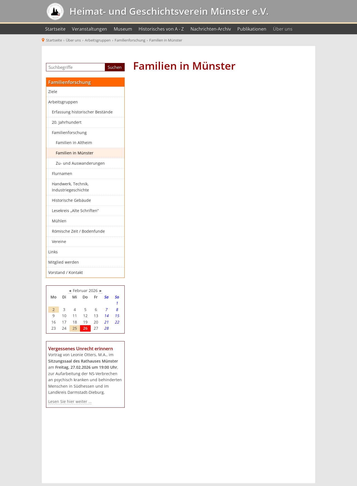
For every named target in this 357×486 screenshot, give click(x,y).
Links (53, 251)
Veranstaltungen (89, 29)
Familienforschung (69, 132)
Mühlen (59, 220)
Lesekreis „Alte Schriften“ (75, 210)
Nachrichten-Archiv (210, 29)
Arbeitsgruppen (63, 102)
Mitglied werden (63, 262)
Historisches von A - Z (161, 29)
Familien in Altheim (74, 142)
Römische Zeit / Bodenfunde (78, 231)
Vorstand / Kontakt (65, 272)
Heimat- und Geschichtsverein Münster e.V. (168, 11)
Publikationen (251, 29)
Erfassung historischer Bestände (82, 112)
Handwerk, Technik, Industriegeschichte (70, 187)
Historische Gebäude (71, 200)
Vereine (59, 241)
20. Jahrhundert (66, 122)
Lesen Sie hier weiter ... (70, 401)
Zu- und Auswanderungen (80, 163)
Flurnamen (62, 173)
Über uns (283, 29)
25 (75, 328)
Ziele (52, 91)
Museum (123, 29)
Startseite (55, 29)
